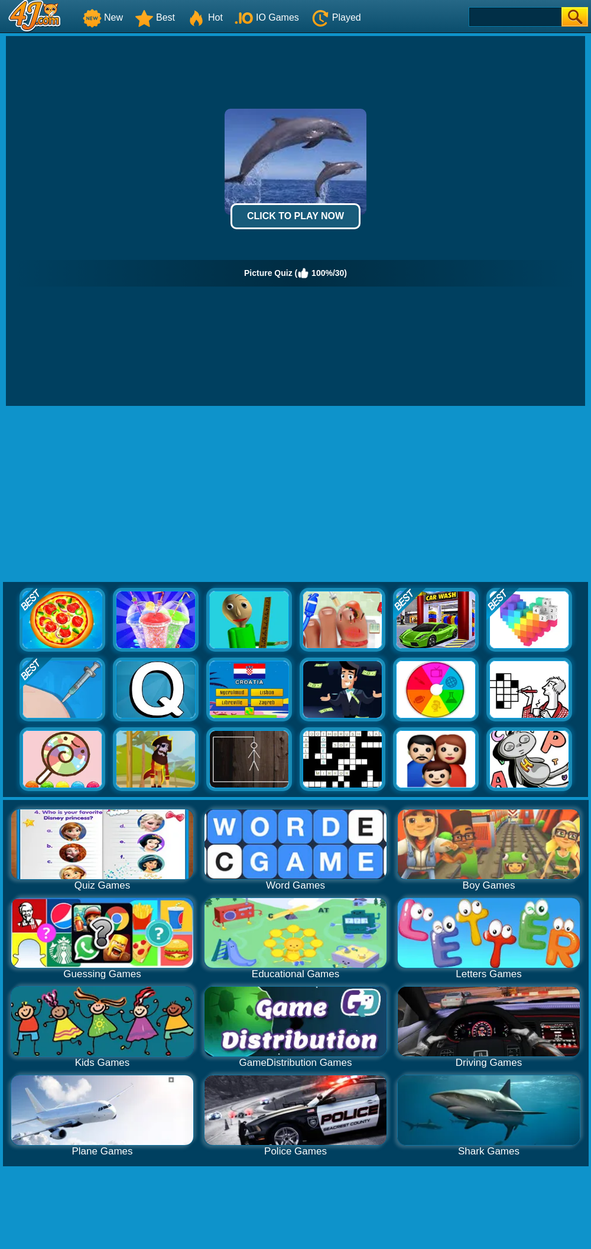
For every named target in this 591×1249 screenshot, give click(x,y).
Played (336, 17)
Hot (205, 17)
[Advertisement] (295, 494)
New (103, 17)
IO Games (267, 17)
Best (155, 17)
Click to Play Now (295, 216)
